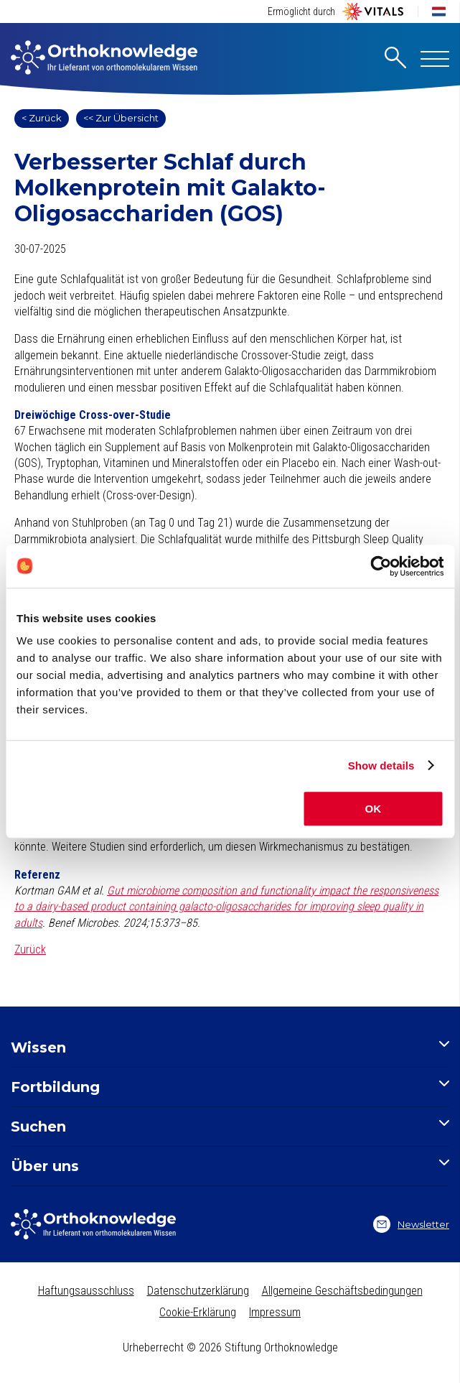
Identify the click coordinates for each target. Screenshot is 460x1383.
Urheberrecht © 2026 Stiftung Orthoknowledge (230, 1347)
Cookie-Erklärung (197, 1312)
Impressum (275, 1312)
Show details (381, 765)
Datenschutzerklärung (198, 1291)
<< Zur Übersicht (121, 118)
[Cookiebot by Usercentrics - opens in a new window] (380, 566)
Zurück (30, 949)
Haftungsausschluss (86, 1291)
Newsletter (411, 1224)
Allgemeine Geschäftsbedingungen (342, 1291)
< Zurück (42, 118)
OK (373, 808)
